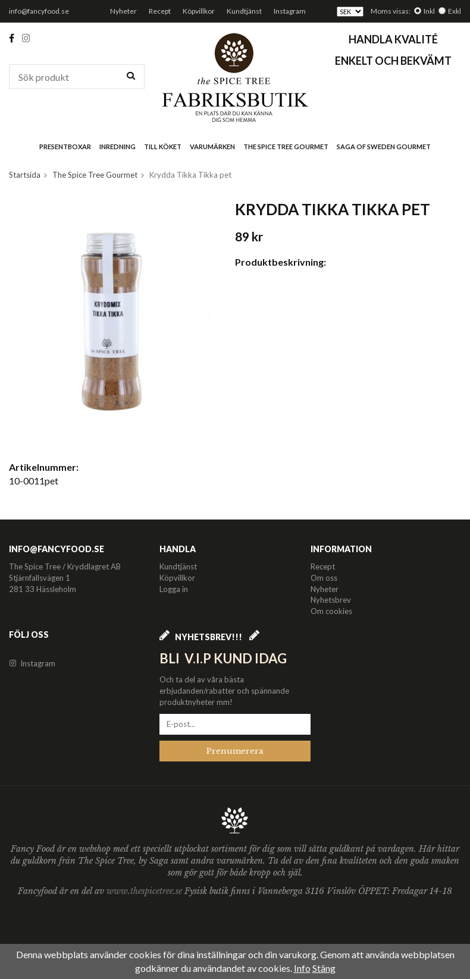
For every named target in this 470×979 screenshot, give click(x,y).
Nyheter (123, 11)
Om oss (324, 578)
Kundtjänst (244, 11)
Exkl (454, 11)
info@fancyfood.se (39, 11)
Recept (160, 11)
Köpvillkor (199, 11)
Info (302, 968)
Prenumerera (235, 751)
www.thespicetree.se (145, 891)
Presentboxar (65, 146)
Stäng (324, 968)
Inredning (117, 146)
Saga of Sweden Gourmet (384, 146)
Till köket (162, 146)
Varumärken (212, 146)
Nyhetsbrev (331, 600)
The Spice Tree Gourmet (285, 146)
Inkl (429, 11)
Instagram (290, 11)
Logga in (173, 589)
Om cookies (331, 611)
